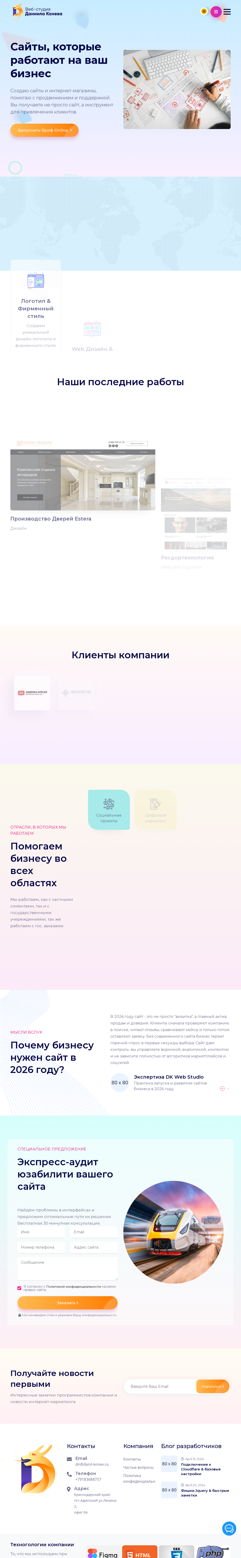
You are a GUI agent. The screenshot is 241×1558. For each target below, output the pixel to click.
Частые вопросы (138, 1422)
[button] (227, 11)
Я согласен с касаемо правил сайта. (63, 1243)
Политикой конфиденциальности (74, 1242)
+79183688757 (88, 1434)
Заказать (87, 1258)
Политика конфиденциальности (139, 1433)
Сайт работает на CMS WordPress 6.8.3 (78, 1545)
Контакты (132, 1414)
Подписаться (210, 1341)
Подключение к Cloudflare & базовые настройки (201, 1424)
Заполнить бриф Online (48, 133)
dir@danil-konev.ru (92, 1419)
